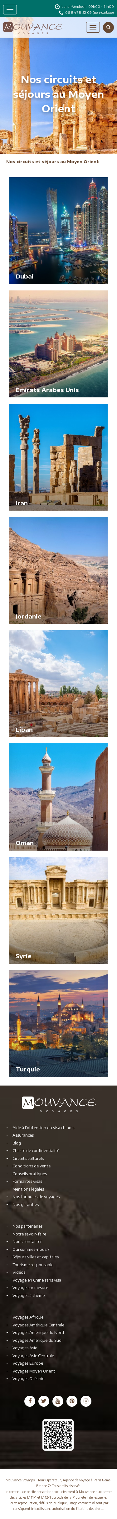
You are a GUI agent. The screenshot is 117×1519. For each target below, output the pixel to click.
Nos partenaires (27, 1226)
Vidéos (18, 1272)
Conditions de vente (31, 1166)
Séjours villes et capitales (35, 1257)
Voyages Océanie (28, 1378)
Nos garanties (25, 1204)
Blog (16, 1143)
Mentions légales (28, 1189)
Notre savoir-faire (29, 1234)
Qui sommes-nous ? (30, 1249)
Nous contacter (27, 1241)
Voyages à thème (28, 1295)
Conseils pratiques (29, 1173)
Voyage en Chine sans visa (36, 1280)
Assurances (23, 1135)
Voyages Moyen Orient (33, 1371)
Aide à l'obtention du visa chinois (43, 1127)
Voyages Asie (24, 1348)
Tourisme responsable (32, 1264)
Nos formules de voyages (36, 1196)
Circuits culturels (28, 1158)
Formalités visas (27, 1181)
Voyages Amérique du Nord (38, 1332)
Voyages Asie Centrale (33, 1355)
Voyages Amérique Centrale (38, 1325)
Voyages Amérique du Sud (36, 1340)
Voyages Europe (27, 1363)
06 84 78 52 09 (79, 12)
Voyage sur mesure (30, 1287)
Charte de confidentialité (35, 1150)
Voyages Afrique (27, 1317)
